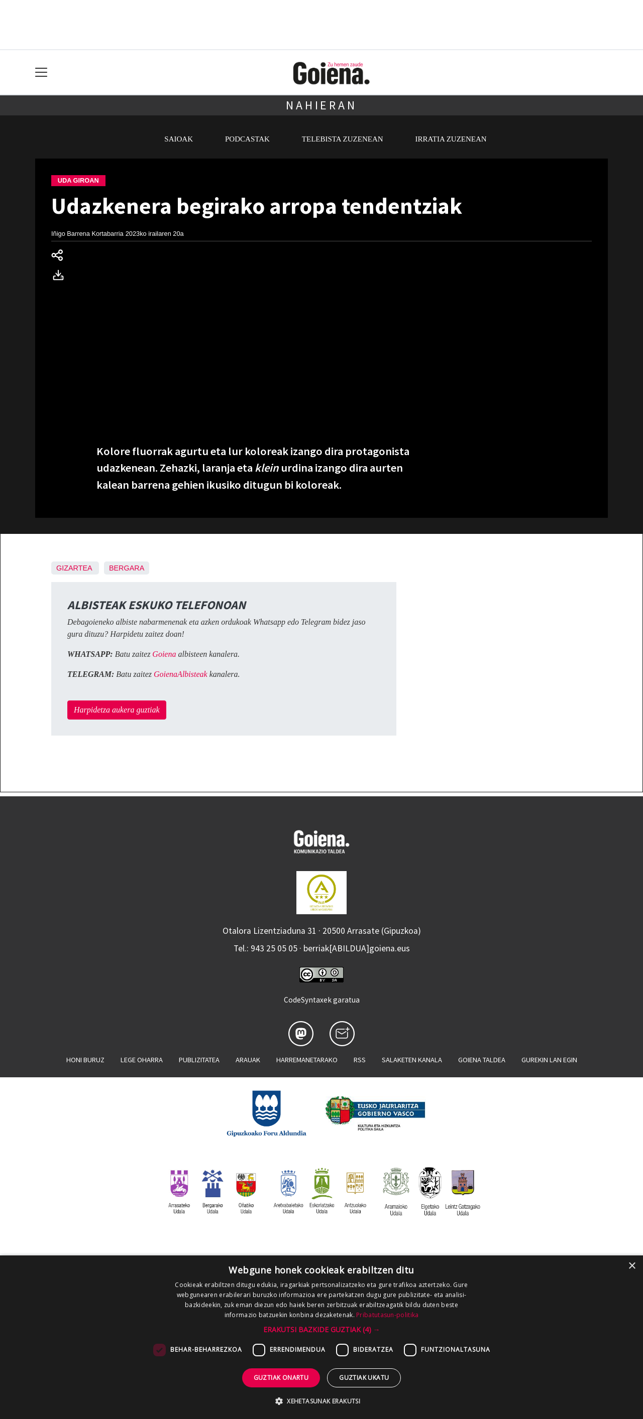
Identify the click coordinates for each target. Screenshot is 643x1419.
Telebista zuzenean (342, 139)
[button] (321, 1329)
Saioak (178, 139)
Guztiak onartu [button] (281, 1377)
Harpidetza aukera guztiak (117, 709)
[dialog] (321, 1337)
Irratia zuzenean (451, 139)
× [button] (631, 1266)
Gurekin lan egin (549, 1059)
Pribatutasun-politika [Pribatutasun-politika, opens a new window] (387, 1315)
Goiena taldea (481, 1059)
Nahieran (321, 105)
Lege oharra (142, 1059)
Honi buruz (85, 1059)
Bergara (126, 568)
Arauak (248, 1059)
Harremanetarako (307, 1059)
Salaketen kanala (412, 1059)
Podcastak (247, 139)
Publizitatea (199, 1059)
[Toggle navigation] (41, 72)
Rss (360, 1059)
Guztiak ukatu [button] (364, 1377)
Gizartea (74, 568)
